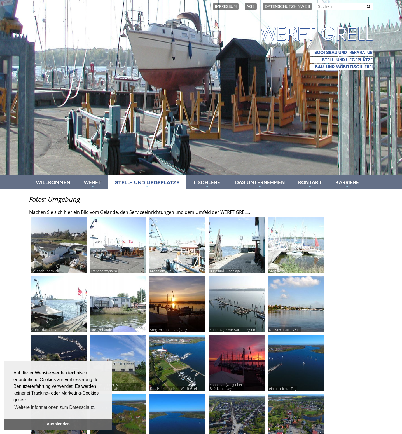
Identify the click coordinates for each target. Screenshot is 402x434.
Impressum (226, 6)
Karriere (347, 184)
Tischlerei (207, 184)
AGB (250, 6)
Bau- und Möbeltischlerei (344, 66)
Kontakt (310, 184)
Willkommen (53, 182)
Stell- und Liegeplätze (347, 59)
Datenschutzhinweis (287, 6)
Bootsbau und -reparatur (343, 52)
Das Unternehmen (260, 184)
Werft (93, 184)
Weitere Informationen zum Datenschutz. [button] (54, 407)
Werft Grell (317, 34)
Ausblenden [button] (58, 424)
